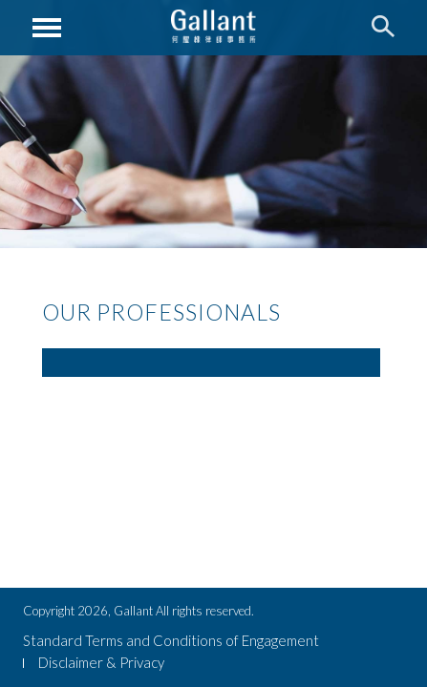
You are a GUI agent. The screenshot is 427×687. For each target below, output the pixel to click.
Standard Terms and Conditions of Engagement (171, 640)
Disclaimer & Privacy (101, 662)
